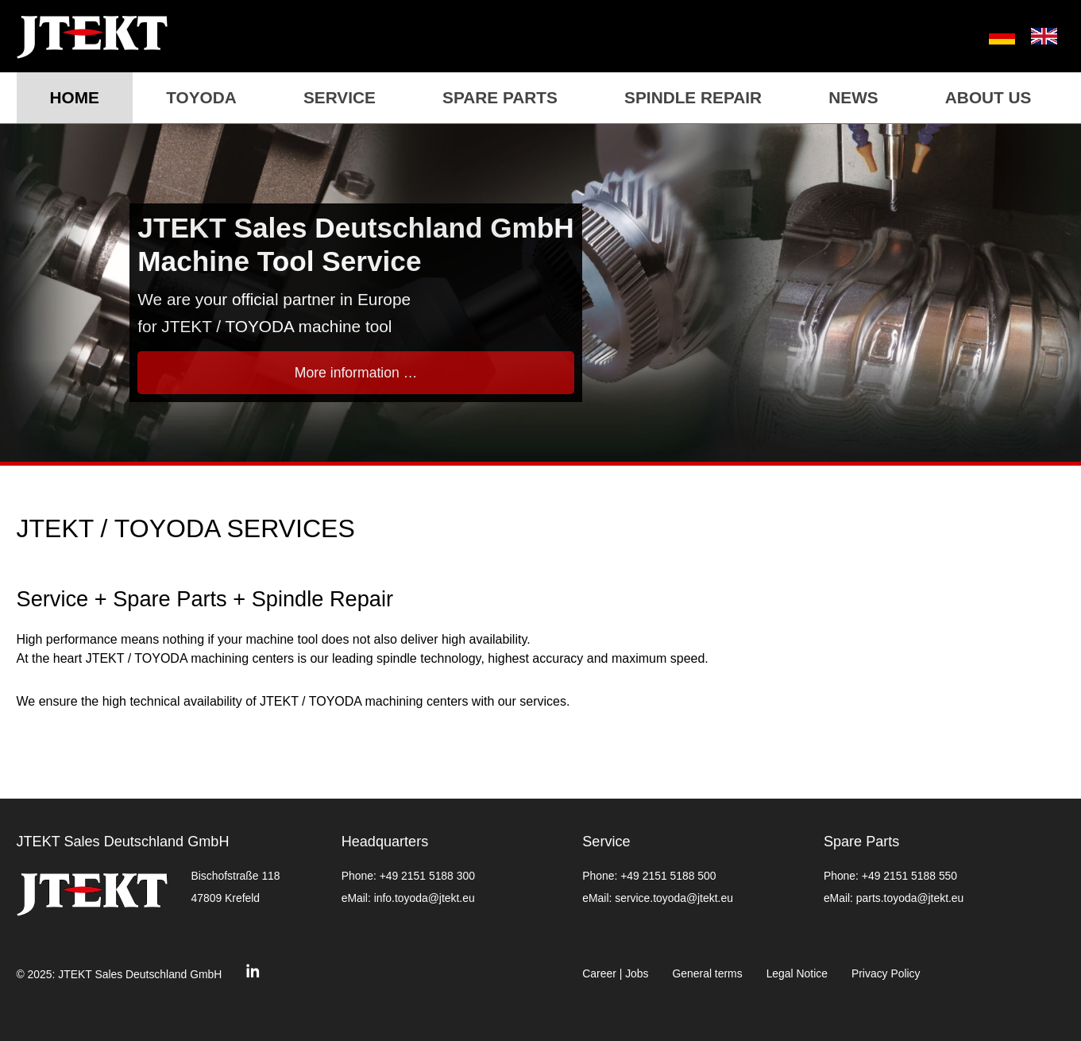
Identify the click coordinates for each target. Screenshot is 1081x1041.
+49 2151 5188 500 (668, 875)
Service (339, 97)
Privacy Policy (886, 973)
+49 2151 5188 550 (909, 875)
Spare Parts (500, 97)
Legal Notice (797, 973)
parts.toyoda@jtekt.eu (909, 898)
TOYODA (201, 97)
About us (988, 97)
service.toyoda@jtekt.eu (674, 898)
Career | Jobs (615, 973)
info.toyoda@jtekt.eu (424, 898)
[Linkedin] (252, 975)
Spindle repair (693, 97)
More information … (356, 373)
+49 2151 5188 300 (427, 875)
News (853, 97)
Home (74, 97)
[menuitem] (994, 36)
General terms (708, 973)
